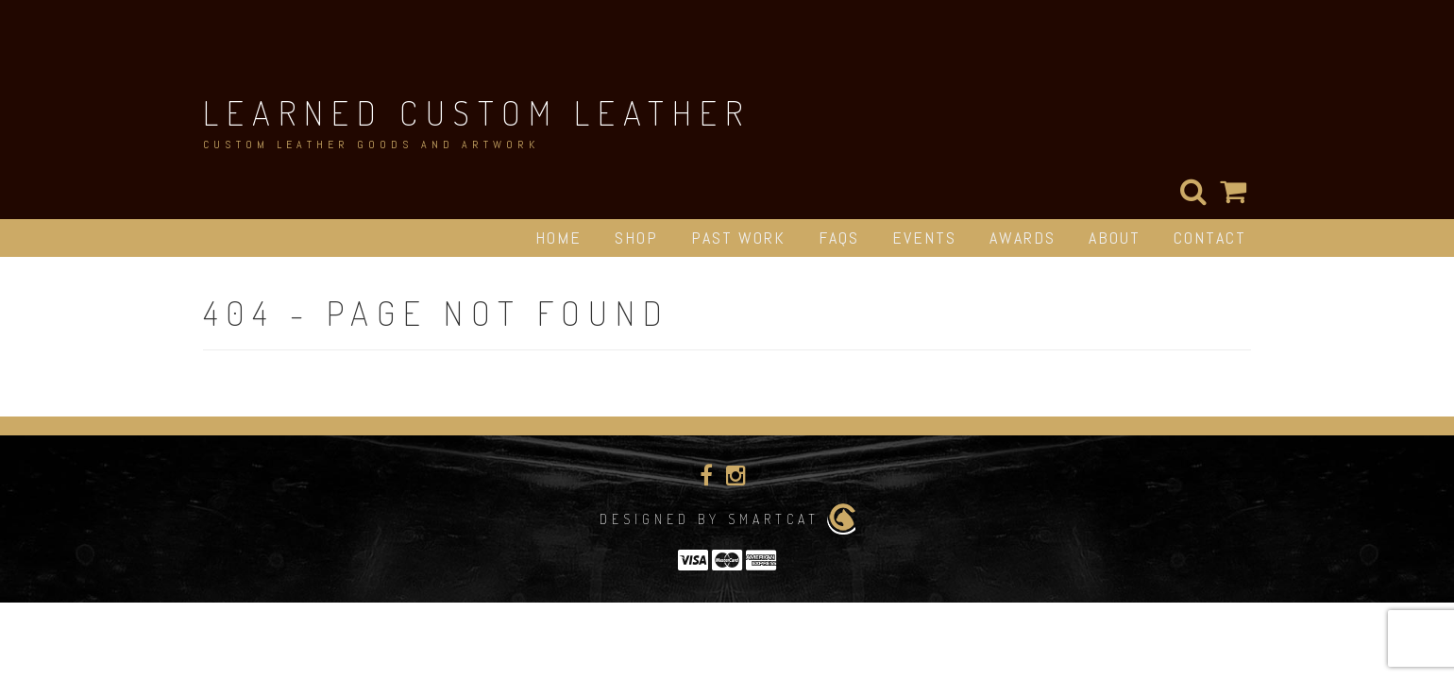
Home (558, 237)
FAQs (839, 237)
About (1115, 237)
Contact (1210, 237)
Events (924, 237)
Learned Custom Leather (477, 112)
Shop (636, 237)
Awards (1022, 237)
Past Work (738, 237)
